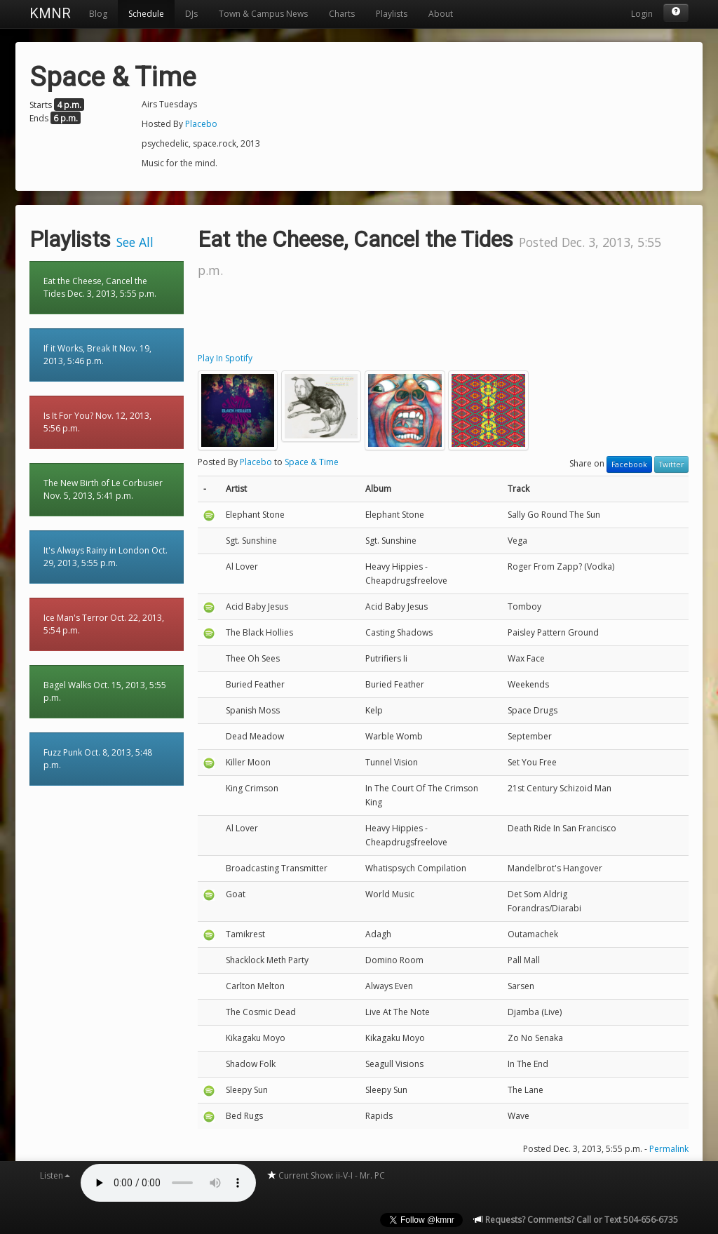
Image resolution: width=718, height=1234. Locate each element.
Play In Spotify (225, 358)
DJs (191, 14)
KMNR (50, 13)
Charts (342, 14)
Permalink (669, 1149)
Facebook (629, 464)
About (440, 14)
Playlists (391, 14)
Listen (55, 1175)
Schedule (146, 14)
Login (642, 14)
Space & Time (312, 462)
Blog (98, 14)
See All (135, 242)
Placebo (201, 124)
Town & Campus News (263, 14)
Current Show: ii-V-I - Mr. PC (325, 1175)
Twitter (671, 464)
